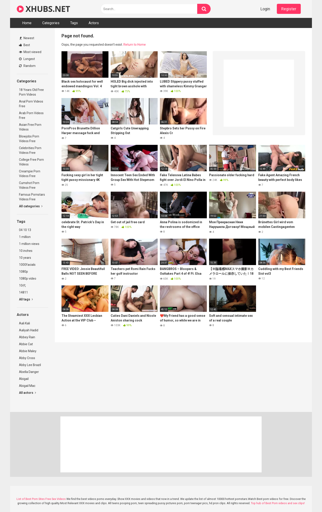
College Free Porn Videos (31, 162)
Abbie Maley (27, 351)
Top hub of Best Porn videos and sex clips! (278, 503)
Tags (74, 23)
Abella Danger (29, 372)
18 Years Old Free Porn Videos (31, 92)
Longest (27, 59)
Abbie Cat (26, 344)
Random (27, 66)
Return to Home (134, 44)
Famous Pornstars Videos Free (32, 197)
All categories (30, 206)
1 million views (29, 244)
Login (265, 8)
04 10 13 (25, 230)
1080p (23, 271)
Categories (50, 23)
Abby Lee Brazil (30, 365)
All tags (26, 299)
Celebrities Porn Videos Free (30, 150)
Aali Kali (24, 323)
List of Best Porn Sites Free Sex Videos (41, 499)
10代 (22, 285)
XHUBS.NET (43, 8)
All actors (27, 392)
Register (288, 8)
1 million (25, 237)
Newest (26, 38)
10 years (25, 257)
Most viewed (30, 52)
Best (24, 45)
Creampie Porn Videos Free (29, 173)
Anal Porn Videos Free (31, 104)
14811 (23, 292)
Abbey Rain (27, 337)
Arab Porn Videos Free (31, 115)
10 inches (25, 251)
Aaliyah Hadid (28, 330)
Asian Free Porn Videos (30, 127)
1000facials (27, 264)
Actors (94, 23)
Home (27, 23)
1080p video (27, 278)
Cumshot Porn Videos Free (29, 185)
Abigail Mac (27, 386)
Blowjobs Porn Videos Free (29, 139)
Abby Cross (27, 358)
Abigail (24, 379)
